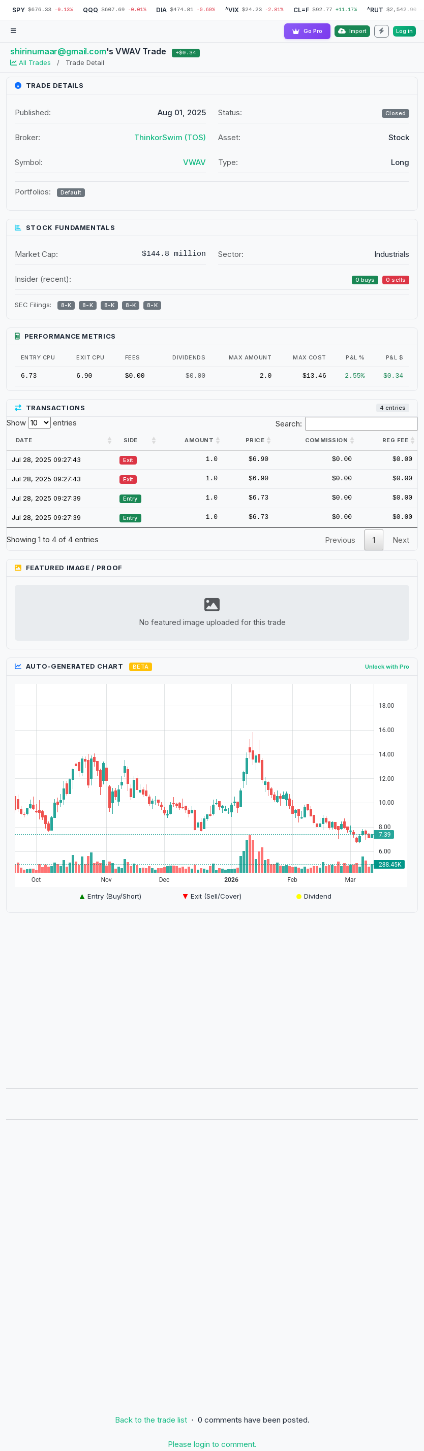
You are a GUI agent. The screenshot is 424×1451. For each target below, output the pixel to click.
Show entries (42, 422)
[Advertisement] (212, 998)
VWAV (194, 162)
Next (400, 540)
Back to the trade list (151, 1420)
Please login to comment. (212, 1444)
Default (70, 192)
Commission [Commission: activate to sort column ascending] (326, 440)
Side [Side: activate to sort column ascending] (131, 440)
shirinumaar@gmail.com (58, 51)
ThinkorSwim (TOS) (170, 137)
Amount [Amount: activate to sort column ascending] (199, 440)
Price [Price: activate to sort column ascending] (255, 440)
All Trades (31, 62)
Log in (404, 31)
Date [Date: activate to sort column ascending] (24, 440)
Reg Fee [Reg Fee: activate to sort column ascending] (395, 440)
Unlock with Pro (387, 666)
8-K (66, 305)
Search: (347, 424)
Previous (340, 540)
